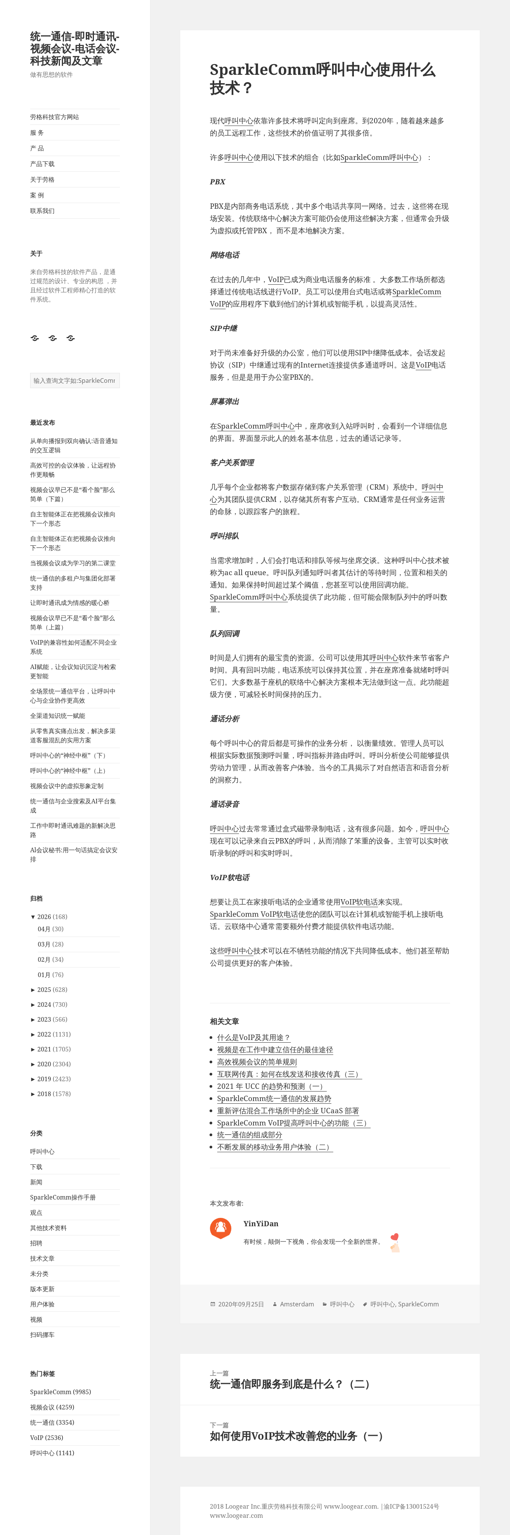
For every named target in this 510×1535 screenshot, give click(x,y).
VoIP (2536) (46, 1437)
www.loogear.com (236, 1515)
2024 (44, 1004)
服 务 (37, 132)
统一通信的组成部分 (249, 1135)
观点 (36, 1212)
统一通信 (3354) (52, 1422)
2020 (44, 1064)
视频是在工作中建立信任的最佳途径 (275, 1050)
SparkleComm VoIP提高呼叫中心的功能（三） (294, 1123)
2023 (44, 1019)
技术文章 (42, 1258)
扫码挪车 (42, 1334)
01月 (44, 975)
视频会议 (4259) (52, 1407)
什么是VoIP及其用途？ (254, 1037)
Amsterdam (297, 1304)
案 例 (37, 195)
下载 (36, 1167)
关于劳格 (42, 179)
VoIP (276, 279)
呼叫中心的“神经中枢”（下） (69, 755)
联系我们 (42, 210)
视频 (36, 1319)
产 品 (37, 148)
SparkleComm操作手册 (63, 1197)
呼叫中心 (42, 1151)
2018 (44, 1094)
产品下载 (42, 164)
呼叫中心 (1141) (52, 1453)
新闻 (36, 1182)
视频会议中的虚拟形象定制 (66, 786)
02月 (44, 959)
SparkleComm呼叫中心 (379, 157)
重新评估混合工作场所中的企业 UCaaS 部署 (288, 1111)
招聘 (36, 1243)
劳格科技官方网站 (54, 117)
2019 (44, 1079)
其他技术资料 (48, 1228)
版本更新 (42, 1289)
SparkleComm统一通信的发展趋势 (274, 1098)
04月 (44, 929)
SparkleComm (418, 1304)
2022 (44, 1034)
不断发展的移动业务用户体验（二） (275, 1147)
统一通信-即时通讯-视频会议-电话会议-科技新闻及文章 (74, 48)
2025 (44, 989)
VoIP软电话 (359, 902)
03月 (44, 944)
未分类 (39, 1273)
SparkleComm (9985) (60, 1392)
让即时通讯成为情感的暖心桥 (70, 602)
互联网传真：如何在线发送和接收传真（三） (289, 1074)
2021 (44, 1049)
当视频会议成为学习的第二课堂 (73, 563)
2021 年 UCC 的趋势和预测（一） (272, 1086)
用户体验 (42, 1304)
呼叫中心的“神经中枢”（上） (69, 770)
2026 (44, 917)
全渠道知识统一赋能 (57, 715)
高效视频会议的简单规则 (257, 1062)
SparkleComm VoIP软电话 (254, 914)
